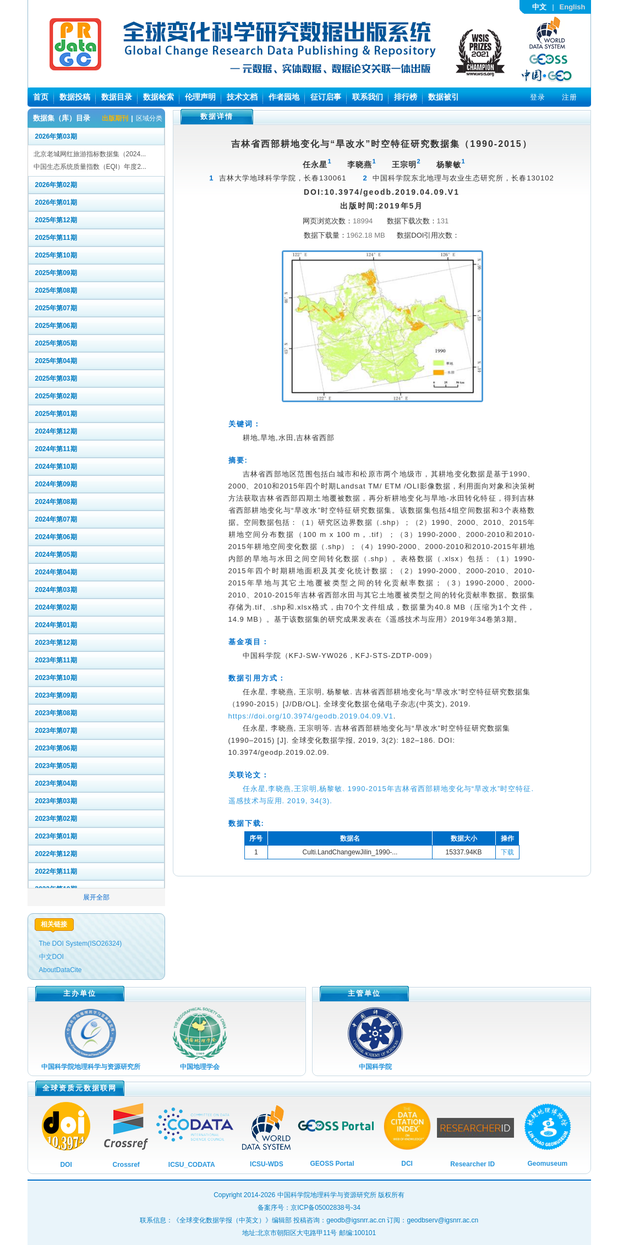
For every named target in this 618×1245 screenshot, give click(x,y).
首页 (40, 96)
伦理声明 (200, 96)
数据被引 (443, 96)
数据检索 (158, 96)
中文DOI (51, 957)
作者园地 (284, 96)
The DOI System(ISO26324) (80, 943)
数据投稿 (74, 96)
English (573, 7)
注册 (569, 97)
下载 (507, 852)
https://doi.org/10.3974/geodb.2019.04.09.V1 (310, 716)
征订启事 (325, 96)
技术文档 (242, 96)
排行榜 (405, 96)
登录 (537, 97)
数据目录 (116, 96)
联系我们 (367, 96)
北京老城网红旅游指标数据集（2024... (90, 154)
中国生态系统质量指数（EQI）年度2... (90, 167)
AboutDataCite (60, 970)
